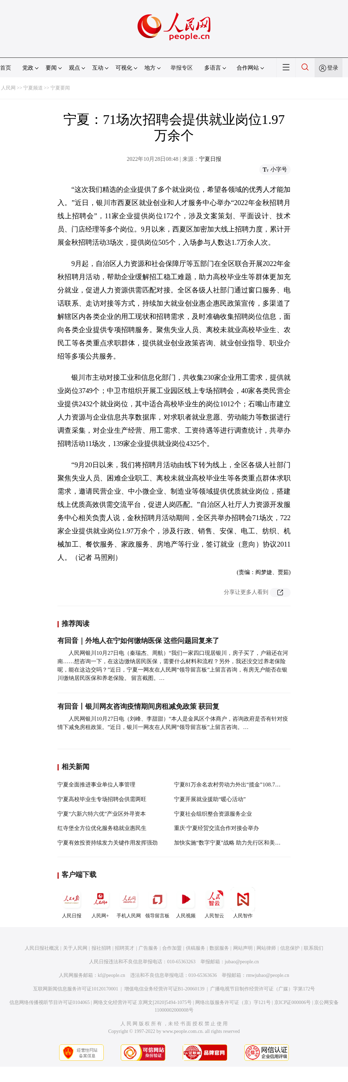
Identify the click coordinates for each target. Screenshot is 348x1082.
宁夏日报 (210, 159)
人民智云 (214, 902)
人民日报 (72, 902)
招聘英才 (124, 948)
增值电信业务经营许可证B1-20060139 (164, 988)
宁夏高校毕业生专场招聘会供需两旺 (102, 799)
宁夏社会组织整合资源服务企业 (213, 814)
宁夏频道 (33, 88)
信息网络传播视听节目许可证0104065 (49, 1002)
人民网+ (100, 902)
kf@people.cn (111, 975)
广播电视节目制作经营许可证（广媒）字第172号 (262, 988)
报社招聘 (101, 948)
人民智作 (243, 902)
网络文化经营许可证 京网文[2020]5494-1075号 (142, 1002)
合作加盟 (172, 948)
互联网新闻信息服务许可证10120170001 (75, 988)
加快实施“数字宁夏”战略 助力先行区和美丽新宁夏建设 (241, 843)
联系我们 (313, 948)
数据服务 (219, 948)
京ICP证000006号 (292, 1002)
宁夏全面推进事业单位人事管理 (96, 784)
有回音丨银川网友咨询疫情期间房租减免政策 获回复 (138, 706)
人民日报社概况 (42, 948)
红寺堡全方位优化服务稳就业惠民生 (102, 828)
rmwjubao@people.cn (267, 975)
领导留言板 (157, 902)
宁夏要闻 (60, 88)
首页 (5, 68)
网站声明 (243, 948)
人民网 (8, 88)
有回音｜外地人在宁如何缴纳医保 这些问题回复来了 (138, 640)
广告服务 (148, 948)
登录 (332, 68)
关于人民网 (75, 948)
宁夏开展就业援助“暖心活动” (210, 799)
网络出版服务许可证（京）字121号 (233, 1002)
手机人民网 (129, 902)
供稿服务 (195, 948)
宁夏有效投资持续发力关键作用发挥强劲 (107, 843)
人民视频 (186, 902)
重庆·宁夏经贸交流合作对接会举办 (216, 828)
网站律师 (266, 948)
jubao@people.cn (242, 961)
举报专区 (182, 68)
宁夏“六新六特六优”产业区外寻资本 (101, 814)
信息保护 (290, 948)
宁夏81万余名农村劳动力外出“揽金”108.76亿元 (231, 784)
